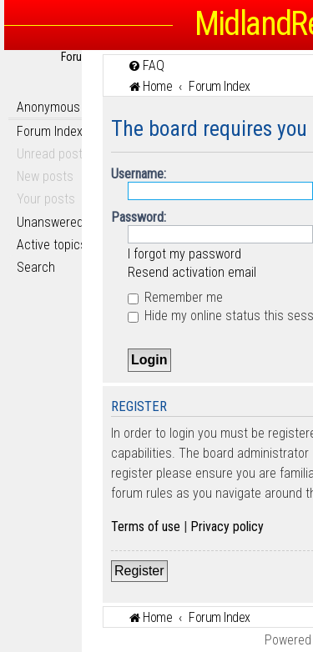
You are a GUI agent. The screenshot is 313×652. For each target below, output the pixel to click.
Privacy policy (227, 526)
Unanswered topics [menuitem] (68, 222)
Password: (138, 217)
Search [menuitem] (36, 267)
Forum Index (50, 131)
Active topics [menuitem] (52, 245)
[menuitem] (146, 65)
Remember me (175, 297)
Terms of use (145, 526)
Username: (138, 174)
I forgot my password (184, 254)
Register (139, 571)
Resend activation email (192, 272)
